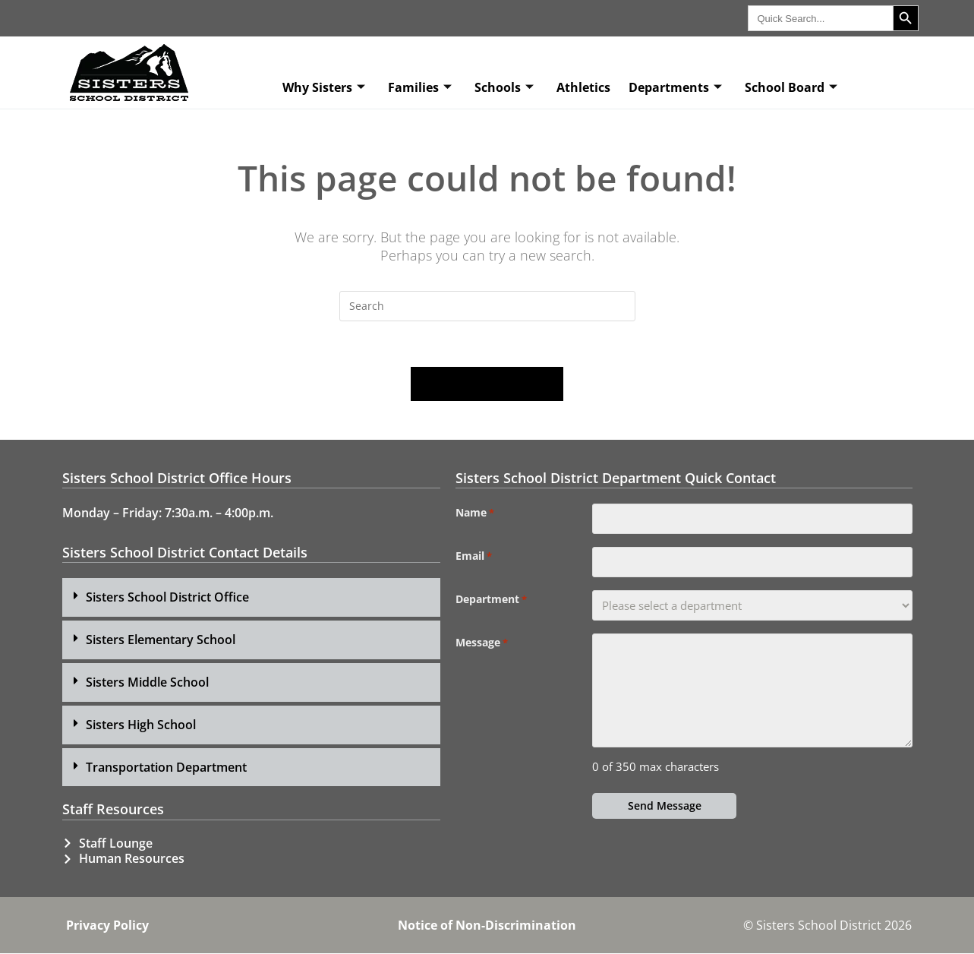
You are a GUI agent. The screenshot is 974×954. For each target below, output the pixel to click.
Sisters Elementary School (160, 640)
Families (420, 87)
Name (474, 513)
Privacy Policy (107, 926)
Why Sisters (323, 87)
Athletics (583, 87)
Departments (675, 87)
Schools (504, 87)
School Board (791, 87)
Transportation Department (166, 767)
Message (481, 643)
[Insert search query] (487, 306)
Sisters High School (141, 724)
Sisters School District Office (167, 597)
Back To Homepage (487, 384)
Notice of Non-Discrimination (487, 926)
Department (491, 600)
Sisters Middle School (147, 682)
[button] (251, 598)
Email (473, 557)
